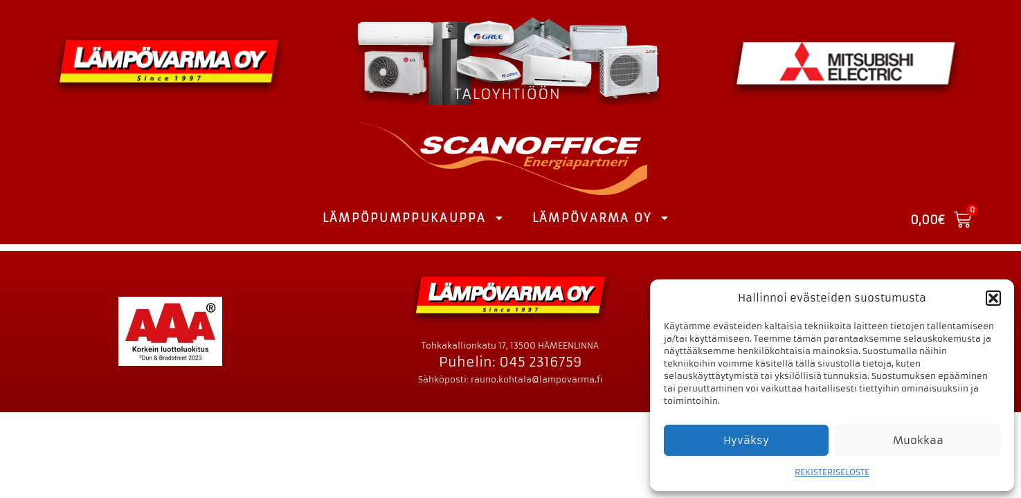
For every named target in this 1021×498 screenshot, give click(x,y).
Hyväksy (746, 440)
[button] (993, 298)
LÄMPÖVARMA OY (601, 217)
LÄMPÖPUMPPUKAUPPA (414, 217)
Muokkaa (918, 440)
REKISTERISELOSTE (832, 472)
